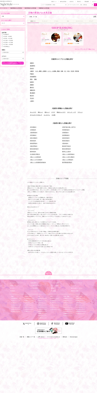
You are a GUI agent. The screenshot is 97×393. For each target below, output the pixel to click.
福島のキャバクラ (29, 311)
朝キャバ (40, 112)
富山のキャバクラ (43, 300)
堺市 (31, 79)
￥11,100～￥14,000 (8, 40)
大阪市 (32, 71)
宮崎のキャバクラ (81, 309)
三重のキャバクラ (43, 317)
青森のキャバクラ (29, 300)
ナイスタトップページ (16, 282)
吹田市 (32, 82)
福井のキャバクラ (43, 304)
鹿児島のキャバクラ (81, 311)
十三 (65, 71)
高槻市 (32, 84)
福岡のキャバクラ (81, 298)
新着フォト (54, 1)
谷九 (68, 71)
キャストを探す (55, 282)
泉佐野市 (32, 65)
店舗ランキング (14, 285)
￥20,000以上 (6, 46)
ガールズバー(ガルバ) (36, 115)
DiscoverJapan (74, 337)
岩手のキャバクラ (29, 302)
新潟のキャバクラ (43, 298)
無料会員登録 (63, 1)
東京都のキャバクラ (16, 298)
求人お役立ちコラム (76, 288)
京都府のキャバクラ (55, 300)
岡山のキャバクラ (68, 302)
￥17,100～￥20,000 (8, 44)
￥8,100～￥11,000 (7, 38)
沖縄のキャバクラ (81, 313)
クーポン (12, 288)
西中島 (77, 71)
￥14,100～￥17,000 (8, 42)
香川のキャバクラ (68, 311)
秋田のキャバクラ (29, 306)
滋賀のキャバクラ (55, 298)
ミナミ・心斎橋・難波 (53, 71)
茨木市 (32, 68)
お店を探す (33, 282)
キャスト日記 (54, 285)
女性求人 (72, 1)
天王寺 (72, 71)
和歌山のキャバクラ (55, 309)
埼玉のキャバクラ (16, 300)
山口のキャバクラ (68, 306)
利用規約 (12, 291)
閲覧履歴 (87, 1)
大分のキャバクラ (81, 306)
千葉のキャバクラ (16, 302)
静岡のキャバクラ (43, 313)
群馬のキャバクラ (16, 309)
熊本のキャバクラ (81, 304)
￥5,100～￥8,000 (7, 36)
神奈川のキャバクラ (16, 304)
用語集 (52, 288)
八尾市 (32, 101)
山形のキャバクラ (29, 309)
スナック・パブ (71, 112)
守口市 (32, 98)
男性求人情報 (74, 291)
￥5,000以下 (6, 34)
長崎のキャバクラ (81, 302)
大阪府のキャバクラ (55, 302)
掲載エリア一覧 (31, 337)
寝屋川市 (32, 90)
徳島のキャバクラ (68, 309)
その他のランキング (36, 285)
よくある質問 (34, 288)
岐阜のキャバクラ (43, 311)
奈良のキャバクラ (55, 306)
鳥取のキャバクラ (68, 298)
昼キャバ (47, 112)
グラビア (73, 285)
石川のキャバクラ (43, 302)
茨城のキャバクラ (16, 311)
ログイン (94, 1)
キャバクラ (33, 112)
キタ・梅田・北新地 (40, 71)
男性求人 (79, 1)
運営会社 (65, 337)
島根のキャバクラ (68, 300)
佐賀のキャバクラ (81, 300)
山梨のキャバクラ (43, 306)
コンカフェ (47, 115)
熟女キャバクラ (61, 112)
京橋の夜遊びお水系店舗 (40, 12)
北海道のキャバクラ (29, 298)
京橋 (62, 71)
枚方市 (32, 95)
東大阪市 (32, 93)
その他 (53, 115)
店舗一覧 (22, 337)
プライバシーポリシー (36, 291)
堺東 (35, 79)
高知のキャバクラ (68, 315)
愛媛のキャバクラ (68, 313)
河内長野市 (33, 76)
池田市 (32, 63)
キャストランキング (76, 282)
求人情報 (53, 291)
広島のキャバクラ (68, 304)
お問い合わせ (41, 337)
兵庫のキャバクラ (55, 304)
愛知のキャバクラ (43, 315)
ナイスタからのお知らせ (53, 337)
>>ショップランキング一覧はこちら (85, 49)
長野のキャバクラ (43, 309)
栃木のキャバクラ (16, 306)
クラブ (53, 112)
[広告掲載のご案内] (48, 330)
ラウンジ (80, 112)
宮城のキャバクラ (29, 304)
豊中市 (32, 87)
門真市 (32, 74)
